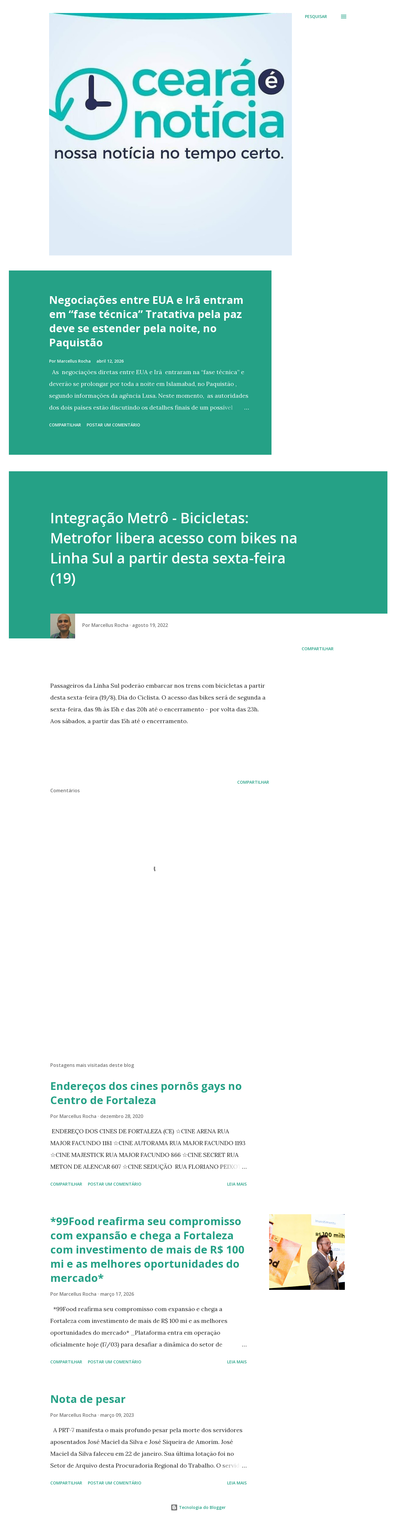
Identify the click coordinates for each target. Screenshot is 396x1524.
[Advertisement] (150, 988)
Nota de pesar (88, 1399)
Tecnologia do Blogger (198, 1507)
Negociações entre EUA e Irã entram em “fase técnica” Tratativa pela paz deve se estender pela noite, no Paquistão (146, 321)
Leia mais (237, 1184)
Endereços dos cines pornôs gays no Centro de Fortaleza (146, 1093)
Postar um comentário (113, 425)
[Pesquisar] (316, 16)
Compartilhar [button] (65, 425)
